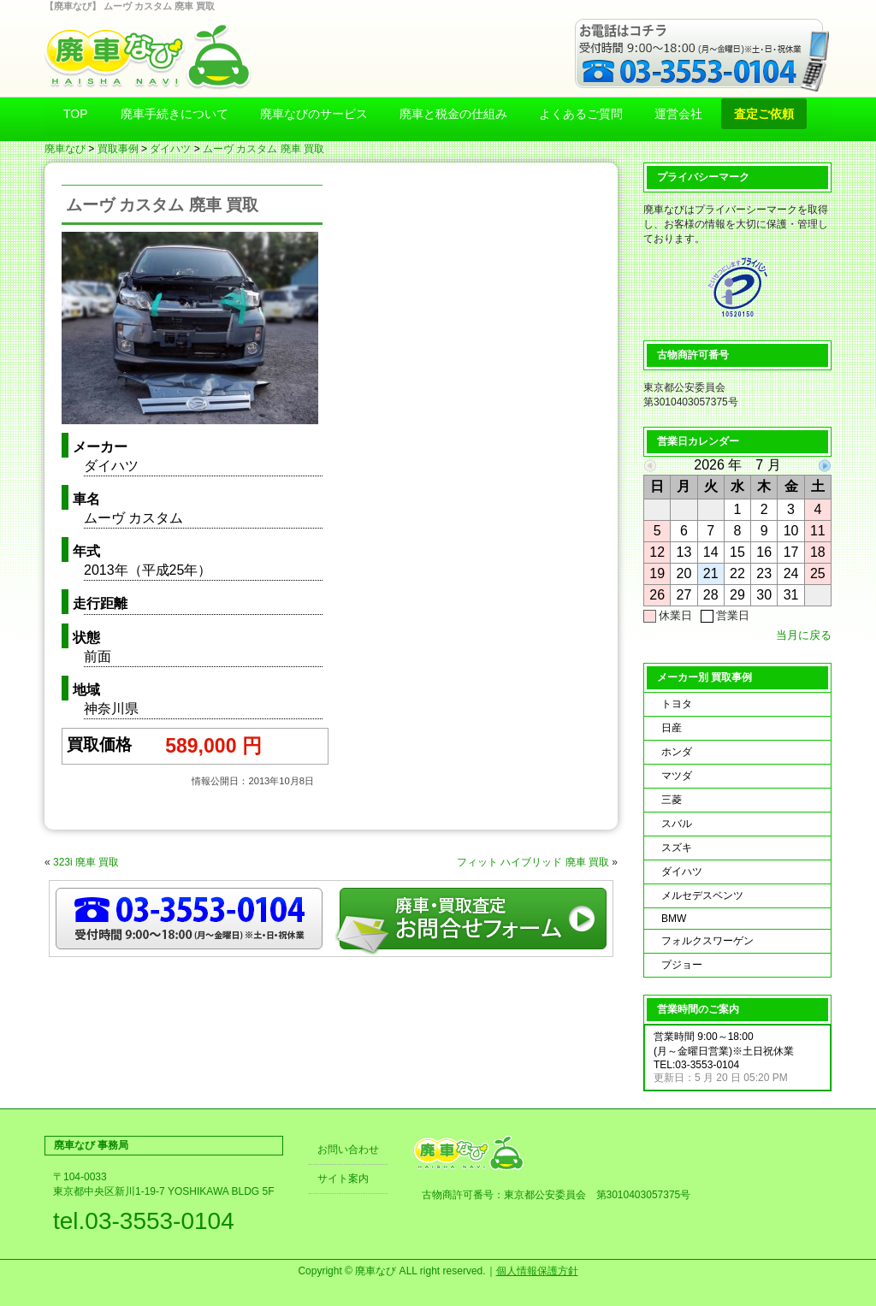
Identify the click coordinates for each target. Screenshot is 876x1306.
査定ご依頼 (764, 114)
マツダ (676, 776)
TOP (75, 114)
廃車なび (65, 149)
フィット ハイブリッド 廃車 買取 (533, 862)
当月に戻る (804, 635)
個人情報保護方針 (537, 1271)
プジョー (681, 965)
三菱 (671, 800)
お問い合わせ (348, 1149)
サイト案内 (343, 1179)
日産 (671, 728)
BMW (673, 919)
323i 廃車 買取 (86, 862)
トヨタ (676, 704)
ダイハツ (170, 149)
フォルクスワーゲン (707, 941)
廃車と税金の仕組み (453, 114)
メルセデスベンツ (702, 895)
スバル (676, 824)
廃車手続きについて (174, 114)
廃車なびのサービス (314, 114)
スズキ (676, 848)
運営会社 (678, 114)
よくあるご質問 (581, 114)
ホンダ (676, 752)
